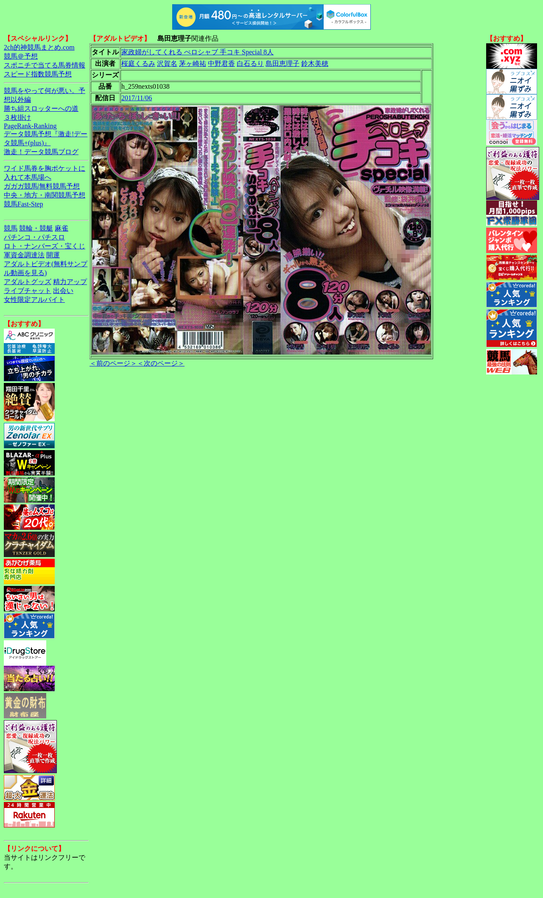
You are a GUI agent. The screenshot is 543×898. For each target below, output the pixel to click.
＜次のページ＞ (161, 363)
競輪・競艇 (36, 228)
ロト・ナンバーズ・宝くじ (44, 246)
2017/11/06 (136, 97)
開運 (53, 255)
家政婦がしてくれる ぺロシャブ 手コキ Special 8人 (197, 52)
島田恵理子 (282, 63)
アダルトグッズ (27, 281)
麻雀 (61, 228)
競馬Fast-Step (23, 204)
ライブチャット (27, 290)
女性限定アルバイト (34, 299)
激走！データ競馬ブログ (41, 151)
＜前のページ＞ (113, 363)
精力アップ (70, 281)
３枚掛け (17, 117)
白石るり (250, 63)
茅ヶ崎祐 (192, 63)
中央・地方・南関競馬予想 (44, 195)
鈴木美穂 (314, 63)
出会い (63, 290)
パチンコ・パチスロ (34, 237)
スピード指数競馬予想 (38, 74)
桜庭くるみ (138, 63)
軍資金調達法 (24, 255)
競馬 (10, 228)
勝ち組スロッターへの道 (41, 108)
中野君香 (221, 63)
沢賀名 (167, 63)
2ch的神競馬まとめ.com (39, 47)
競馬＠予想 (21, 56)
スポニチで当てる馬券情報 (44, 65)
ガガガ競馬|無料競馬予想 (42, 186)
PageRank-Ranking (30, 125)
